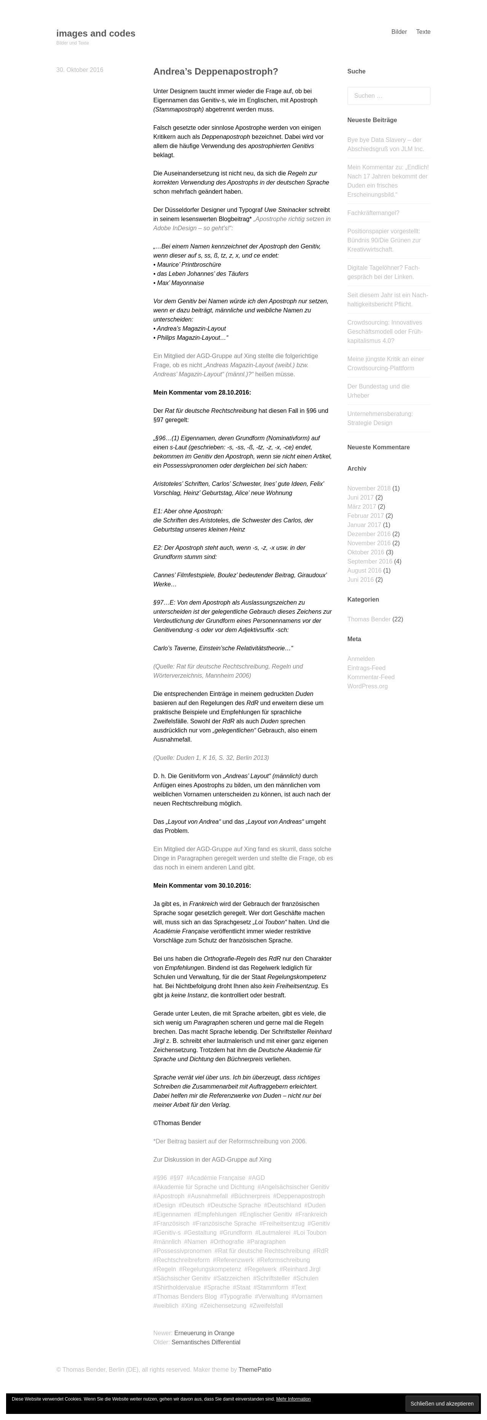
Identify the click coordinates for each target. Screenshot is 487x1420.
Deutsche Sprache (236, 1205)
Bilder (399, 32)
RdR (323, 1251)
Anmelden (361, 659)
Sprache (218, 1287)
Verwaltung (273, 1296)
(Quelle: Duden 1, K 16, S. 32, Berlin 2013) (211, 758)
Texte (423, 32)
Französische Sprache (226, 1223)
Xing (191, 1305)
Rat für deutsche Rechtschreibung (264, 1251)
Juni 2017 (360, 497)
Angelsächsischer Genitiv (295, 1187)
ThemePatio (255, 1369)
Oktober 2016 (365, 552)
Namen (197, 1242)
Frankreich (313, 1214)
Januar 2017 (364, 525)
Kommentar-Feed (371, 677)
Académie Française (217, 1178)
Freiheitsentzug (283, 1223)
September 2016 (369, 561)
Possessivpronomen (184, 1251)
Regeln (166, 1269)
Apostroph (171, 1196)
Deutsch (193, 1205)
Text (300, 1287)
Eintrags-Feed (366, 668)
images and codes (95, 33)
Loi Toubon (311, 1232)
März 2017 (361, 506)
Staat (243, 1287)
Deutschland (284, 1205)
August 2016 (364, 570)
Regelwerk (262, 1269)
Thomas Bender (369, 619)
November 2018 (369, 488)
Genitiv (320, 1223)
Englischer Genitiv (267, 1214)
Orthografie (228, 1242)
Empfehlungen (217, 1214)
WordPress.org (367, 686)
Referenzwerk (235, 1260)
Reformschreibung (285, 1260)
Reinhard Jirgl (302, 1269)
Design (166, 1205)
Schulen (307, 1278)
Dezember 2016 (369, 534)
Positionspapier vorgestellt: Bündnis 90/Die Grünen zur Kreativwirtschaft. (384, 240)
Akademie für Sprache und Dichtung (206, 1187)
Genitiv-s (169, 1232)
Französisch (173, 1223)
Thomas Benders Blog (187, 1296)
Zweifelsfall (268, 1305)
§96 (162, 1178)
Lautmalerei (275, 1232)
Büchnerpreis (252, 1196)
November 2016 (369, 543)
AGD (258, 1178)
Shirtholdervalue (179, 1287)
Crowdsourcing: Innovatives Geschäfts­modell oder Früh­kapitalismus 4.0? (385, 331)
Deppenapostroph (301, 1196)
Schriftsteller (273, 1278)
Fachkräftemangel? (373, 213)
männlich (169, 1242)
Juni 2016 (360, 579)
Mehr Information (293, 1399)
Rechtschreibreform (183, 1260)
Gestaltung (201, 1232)
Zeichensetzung (225, 1305)
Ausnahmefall (209, 1196)
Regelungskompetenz (212, 1269)
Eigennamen (174, 1214)
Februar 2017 (365, 516)
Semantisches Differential (206, 1342)
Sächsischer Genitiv (183, 1278)
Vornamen (309, 1296)
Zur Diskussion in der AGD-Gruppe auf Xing (212, 1159)
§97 (178, 1178)
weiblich (167, 1305)
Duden (317, 1205)
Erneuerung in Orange (204, 1333)
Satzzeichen (233, 1278)
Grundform (237, 1232)
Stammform (272, 1287)
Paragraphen (268, 1242)
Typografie (237, 1296)
